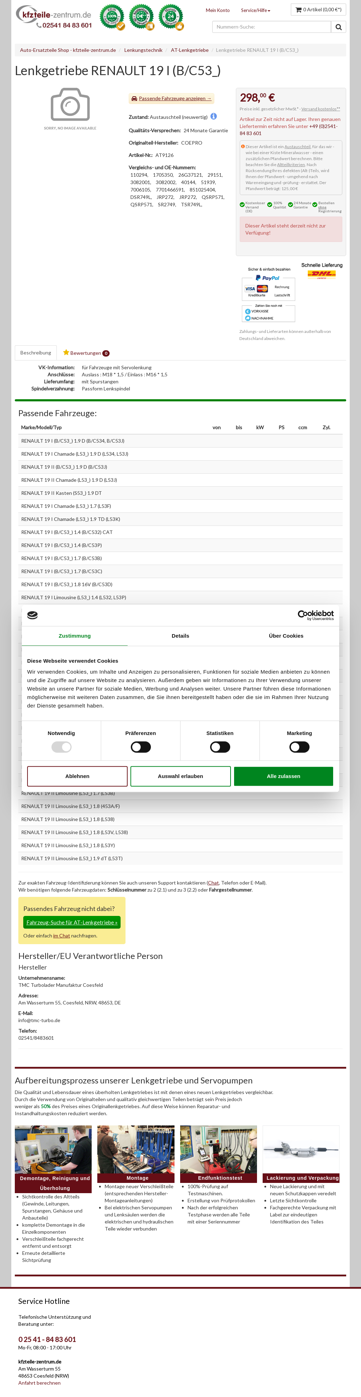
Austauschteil (297, 146)
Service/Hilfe (255, 10)
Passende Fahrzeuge (162, 98)
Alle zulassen (283, 776)
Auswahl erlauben (180, 776)
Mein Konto (218, 10)
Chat (213, 883)
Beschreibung (35, 353)
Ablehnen (77, 776)
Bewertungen (86, 353)
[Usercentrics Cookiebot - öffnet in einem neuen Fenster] (303, 615)
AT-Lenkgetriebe (190, 50)
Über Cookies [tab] (286, 636)
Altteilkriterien (291, 164)
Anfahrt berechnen (39, 1383)
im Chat (61, 936)
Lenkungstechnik (143, 50)
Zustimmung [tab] (75, 636)
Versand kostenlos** (320, 108)
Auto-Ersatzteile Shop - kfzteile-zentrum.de (68, 50)
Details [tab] (180, 636)
